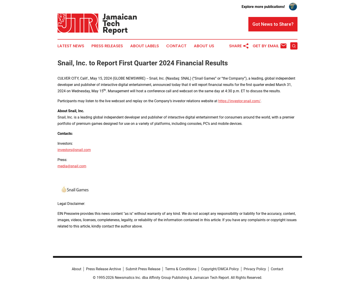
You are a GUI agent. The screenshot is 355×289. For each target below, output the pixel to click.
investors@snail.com (74, 150)
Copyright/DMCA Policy (220, 269)
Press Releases (107, 45)
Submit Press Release (143, 269)
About (76, 269)
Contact (176, 45)
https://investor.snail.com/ (239, 101)
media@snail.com (72, 166)
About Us (204, 45)
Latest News (71, 45)
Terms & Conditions (180, 269)
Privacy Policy (255, 269)
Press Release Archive (103, 269)
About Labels (144, 45)
